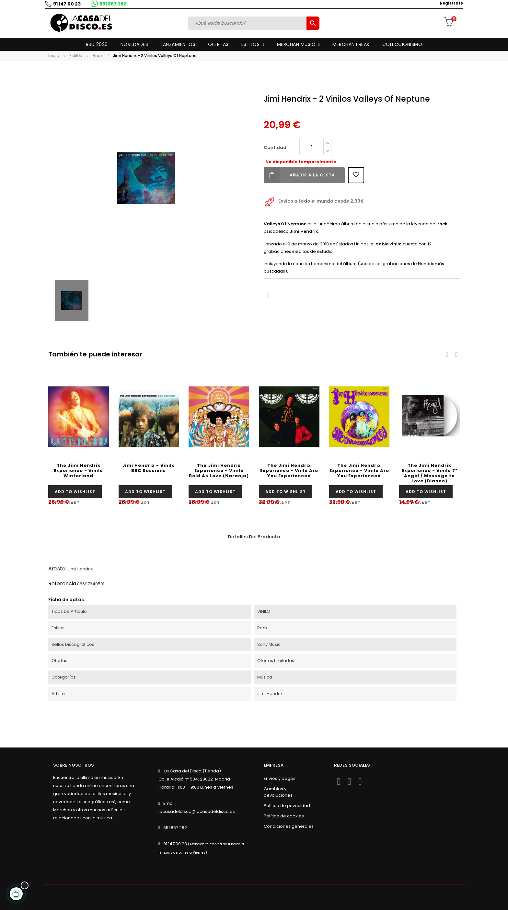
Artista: (57, 568)
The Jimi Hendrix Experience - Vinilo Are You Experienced (359, 470)
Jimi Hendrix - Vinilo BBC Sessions (148, 468)
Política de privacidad (287, 806)
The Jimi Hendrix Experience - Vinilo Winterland (78, 470)
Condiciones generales (289, 826)
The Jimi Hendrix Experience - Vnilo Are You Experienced (289, 470)
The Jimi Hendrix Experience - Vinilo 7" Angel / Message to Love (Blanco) (429, 473)
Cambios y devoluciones (278, 792)
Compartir (268, 296)
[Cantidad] (311, 147)
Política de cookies (284, 816)
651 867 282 (111, 4)
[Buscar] (248, 23)
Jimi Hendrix (80, 569)
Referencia (62, 583)
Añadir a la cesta (299, 175)
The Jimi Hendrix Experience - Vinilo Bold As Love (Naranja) (219, 470)
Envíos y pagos (279, 778)
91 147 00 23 (65, 4)
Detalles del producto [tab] (254, 537)
